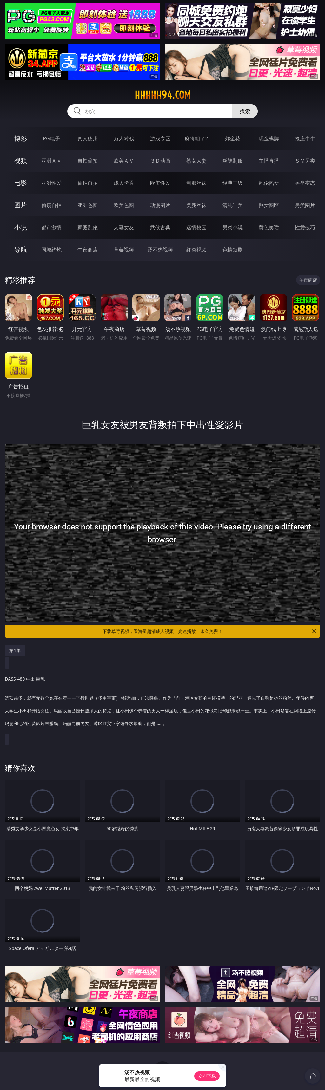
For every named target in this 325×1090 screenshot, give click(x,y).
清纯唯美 (232, 205)
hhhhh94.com (162, 95)
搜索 (245, 111)
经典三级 (232, 182)
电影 (20, 182)
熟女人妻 (196, 160)
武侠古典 (160, 227)
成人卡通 (124, 182)
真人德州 (87, 138)
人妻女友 (124, 227)
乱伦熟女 (269, 182)
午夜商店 (87, 249)
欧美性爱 (160, 182)
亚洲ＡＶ (51, 160)
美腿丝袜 (196, 205)
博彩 (20, 138)
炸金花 (232, 138)
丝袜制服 (232, 160)
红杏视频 (196, 249)
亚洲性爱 (51, 182)
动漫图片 (160, 205)
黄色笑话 (269, 227)
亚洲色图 (87, 205)
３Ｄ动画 (160, 160)
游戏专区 (160, 138)
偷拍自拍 (87, 182)
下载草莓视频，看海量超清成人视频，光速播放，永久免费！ (210, 631)
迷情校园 (196, 227)
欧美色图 (124, 205)
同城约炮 (51, 249)
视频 (20, 160)
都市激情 (51, 227)
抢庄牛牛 (305, 138)
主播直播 (269, 160)
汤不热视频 (160, 249)
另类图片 (305, 205)
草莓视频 (124, 249)
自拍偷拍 (87, 160)
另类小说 (232, 227)
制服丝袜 (196, 182)
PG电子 (51, 138)
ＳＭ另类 (305, 160)
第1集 (15, 650)
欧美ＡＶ (124, 160)
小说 (20, 227)
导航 (20, 249)
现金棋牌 (269, 138)
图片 (20, 205)
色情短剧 (232, 249)
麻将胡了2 (196, 138)
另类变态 (305, 182)
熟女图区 (269, 205)
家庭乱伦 (87, 227)
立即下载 (207, 1076)
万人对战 (124, 138)
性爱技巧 (305, 227)
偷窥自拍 (51, 205)
